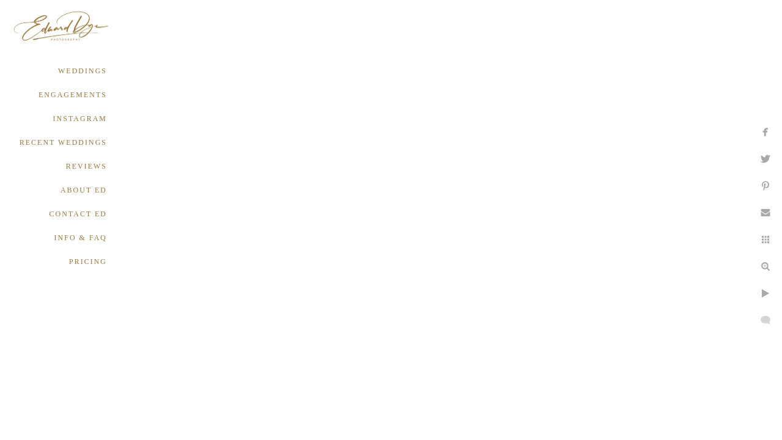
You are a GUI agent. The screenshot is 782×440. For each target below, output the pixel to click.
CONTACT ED (78, 214)
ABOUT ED (83, 190)
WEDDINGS (82, 71)
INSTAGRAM (80, 118)
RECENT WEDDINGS (63, 142)
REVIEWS (86, 166)
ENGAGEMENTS (72, 94)
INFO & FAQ (80, 237)
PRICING (88, 261)
